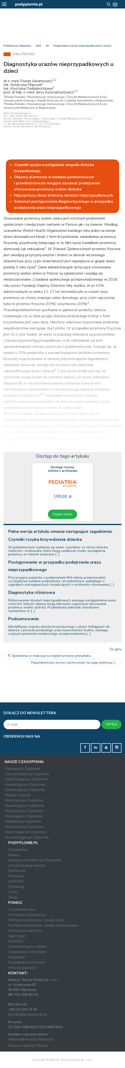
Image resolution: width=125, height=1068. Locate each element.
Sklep (12, 897)
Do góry (115, 649)
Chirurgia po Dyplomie (22, 768)
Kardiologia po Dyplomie (25, 789)
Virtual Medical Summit (27, 865)
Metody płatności (22, 967)
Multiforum (17, 870)
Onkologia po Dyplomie (24, 816)
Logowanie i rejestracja (27, 951)
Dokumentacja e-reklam (27, 946)
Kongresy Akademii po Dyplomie (34, 860)
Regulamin (16, 957)
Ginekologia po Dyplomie (25, 784)
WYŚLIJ (111, 724)
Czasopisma (17, 849)
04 (47, 45)
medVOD (15, 881)
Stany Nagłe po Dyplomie (26, 832)
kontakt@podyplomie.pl (27, 1014)
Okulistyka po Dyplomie (24, 811)
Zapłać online (62, 514)
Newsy (14, 855)
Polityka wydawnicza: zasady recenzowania (43, 925)
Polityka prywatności (25, 930)
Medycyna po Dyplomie (24, 800)
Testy (13, 892)
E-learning (16, 886)
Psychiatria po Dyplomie (24, 826)
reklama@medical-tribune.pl (30, 1039)
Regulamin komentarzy (26, 962)
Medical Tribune (17, 795)
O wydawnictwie (21, 909)
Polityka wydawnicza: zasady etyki (36, 920)
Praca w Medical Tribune (28, 1045)
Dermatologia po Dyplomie (27, 774)
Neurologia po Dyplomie (24, 805)
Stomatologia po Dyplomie (27, 837)
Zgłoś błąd (16, 936)
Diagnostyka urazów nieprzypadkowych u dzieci (82, 45)
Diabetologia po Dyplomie (26, 779)
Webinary (16, 876)
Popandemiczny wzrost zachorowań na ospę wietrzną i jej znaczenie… (76, 662)
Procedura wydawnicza (26, 915)
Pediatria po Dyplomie (17, 45)
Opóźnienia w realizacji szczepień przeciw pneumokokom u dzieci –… (52, 656)
